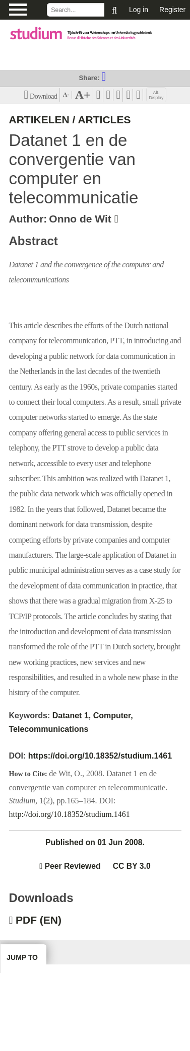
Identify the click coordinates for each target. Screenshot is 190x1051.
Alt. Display (156, 95)
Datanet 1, (71, 715)
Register (172, 10)
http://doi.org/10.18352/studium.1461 (69, 814)
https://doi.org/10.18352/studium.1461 (100, 756)
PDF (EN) (38, 920)
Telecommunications (49, 729)
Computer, (113, 715)
